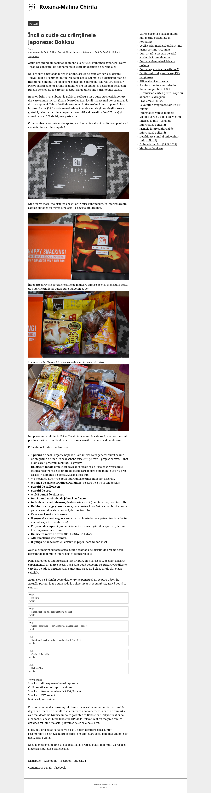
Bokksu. (71, 96)
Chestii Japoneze (74, 52)
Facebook (65, 760)
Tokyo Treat (33, 56)
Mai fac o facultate (151, 148)
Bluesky (79, 760)
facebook (60, 767)
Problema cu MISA (151, 101)
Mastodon (50, 760)
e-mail (48, 767)
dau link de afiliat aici (49, 730)
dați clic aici (61, 748)
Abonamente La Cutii (38, 52)
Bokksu (53, 52)
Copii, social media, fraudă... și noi (160, 45)
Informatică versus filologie (156, 112)
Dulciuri (116, 52)
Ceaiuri (61, 52)
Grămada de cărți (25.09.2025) (158, 144)
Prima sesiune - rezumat (154, 49)
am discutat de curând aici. (99, 67)
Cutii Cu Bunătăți (103, 52)
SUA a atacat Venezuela (154, 81)
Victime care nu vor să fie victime (160, 116)
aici (37, 550)
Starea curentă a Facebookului (158, 33)
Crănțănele (88, 52)
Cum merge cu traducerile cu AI (159, 69)
